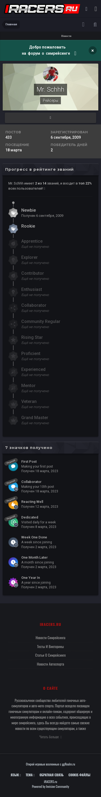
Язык (16, 774)
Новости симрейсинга (50, 637)
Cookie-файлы (79, 774)
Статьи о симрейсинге (50, 655)
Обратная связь (52, 774)
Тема (30, 774)
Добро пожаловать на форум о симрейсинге (46, 50)
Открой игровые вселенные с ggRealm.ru (50, 764)
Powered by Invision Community (50, 786)
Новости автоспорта (50, 664)
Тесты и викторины (50, 646)
